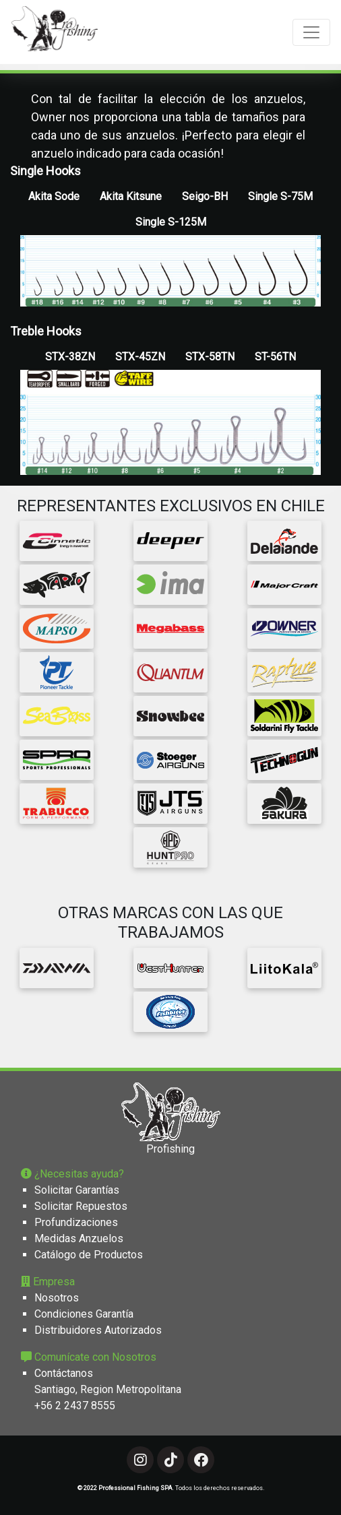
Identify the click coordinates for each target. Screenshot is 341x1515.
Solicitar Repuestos (80, 1206)
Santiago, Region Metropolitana (107, 1389)
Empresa (48, 1281)
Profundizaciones (76, 1222)
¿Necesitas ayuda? (72, 1173)
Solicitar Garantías (76, 1190)
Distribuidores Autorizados (98, 1330)
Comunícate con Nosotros (88, 1357)
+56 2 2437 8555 (74, 1405)
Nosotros (56, 1297)
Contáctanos (63, 1373)
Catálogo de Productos (88, 1254)
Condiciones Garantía (83, 1314)
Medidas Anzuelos (78, 1238)
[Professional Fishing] (54, 32)
